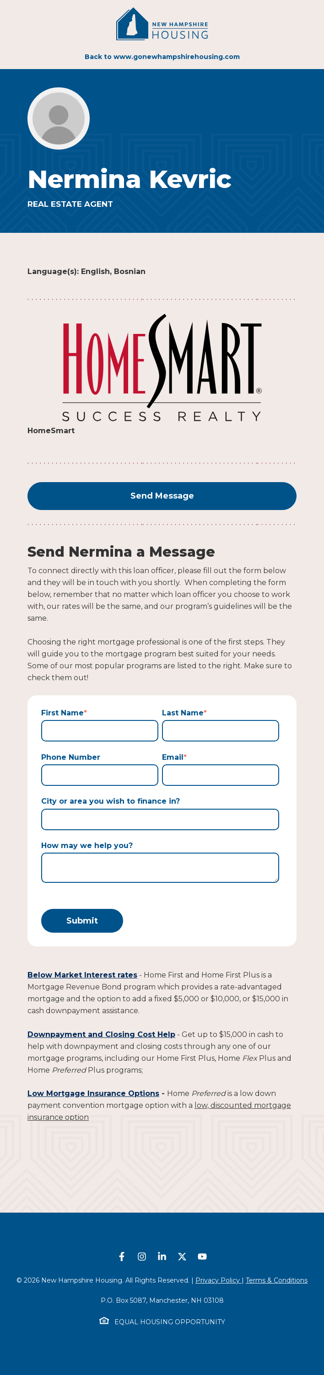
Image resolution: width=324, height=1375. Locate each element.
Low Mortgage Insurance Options (93, 1093)
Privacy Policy (218, 1280)
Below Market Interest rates (82, 975)
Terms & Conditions (277, 1280)
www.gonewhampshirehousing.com (176, 57)
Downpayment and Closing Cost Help (101, 1034)
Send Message (162, 496)
